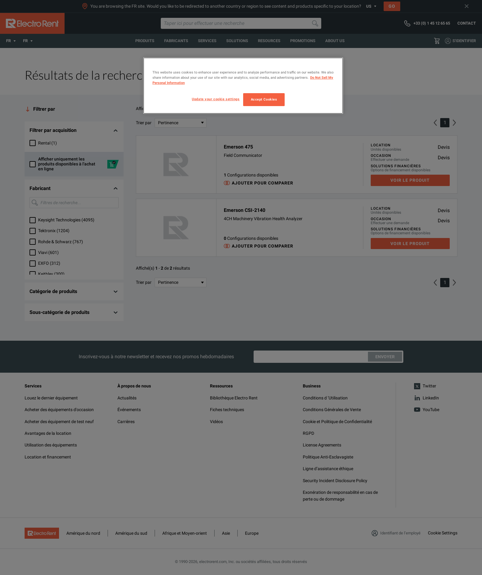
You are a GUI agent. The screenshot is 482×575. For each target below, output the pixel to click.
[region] (243, 86)
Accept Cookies (264, 99)
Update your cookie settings (215, 99)
